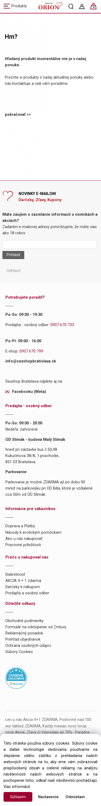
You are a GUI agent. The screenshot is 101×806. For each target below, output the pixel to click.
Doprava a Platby (20, 526)
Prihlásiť (13, 255)
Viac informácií (17, 786)
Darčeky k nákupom (22, 587)
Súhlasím (18, 797)
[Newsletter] (49, 244)
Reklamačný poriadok (24, 633)
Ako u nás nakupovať (23, 538)
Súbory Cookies (19, 652)
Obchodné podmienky (24, 621)
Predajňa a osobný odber (27, 593)
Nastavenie (48, 797)
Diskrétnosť (15, 574)
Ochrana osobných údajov (28, 645)
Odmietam (75, 797)
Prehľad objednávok (22, 639)
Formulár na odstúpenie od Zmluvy (35, 627)
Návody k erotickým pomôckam (33, 532)
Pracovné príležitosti (23, 545)
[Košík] (96, 8)
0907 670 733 (62, 325)
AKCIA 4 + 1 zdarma (23, 580)
